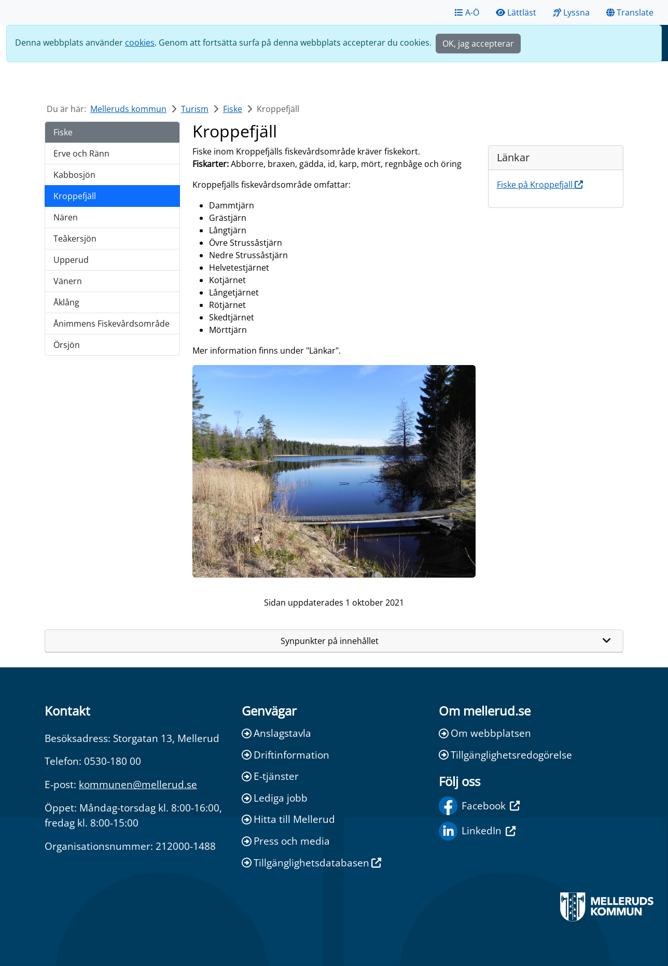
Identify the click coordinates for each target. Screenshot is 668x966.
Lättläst (516, 12)
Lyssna (571, 12)
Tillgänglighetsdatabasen (311, 863)
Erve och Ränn (81, 153)
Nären (65, 217)
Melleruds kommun (128, 109)
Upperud (71, 259)
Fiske (232, 109)
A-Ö (467, 12)
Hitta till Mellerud (288, 819)
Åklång (66, 302)
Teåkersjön (74, 238)
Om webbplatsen (485, 733)
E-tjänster (270, 776)
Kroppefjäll (74, 196)
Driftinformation (285, 755)
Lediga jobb (275, 798)
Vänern (67, 281)
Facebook (479, 805)
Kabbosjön (74, 174)
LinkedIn (477, 831)
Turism (194, 109)
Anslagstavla (276, 733)
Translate (629, 12)
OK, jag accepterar (478, 43)
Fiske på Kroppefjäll (540, 184)
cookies (140, 42)
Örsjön (66, 345)
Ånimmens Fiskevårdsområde (111, 323)
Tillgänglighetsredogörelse (505, 755)
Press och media (286, 841)
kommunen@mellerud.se (138, 784)
